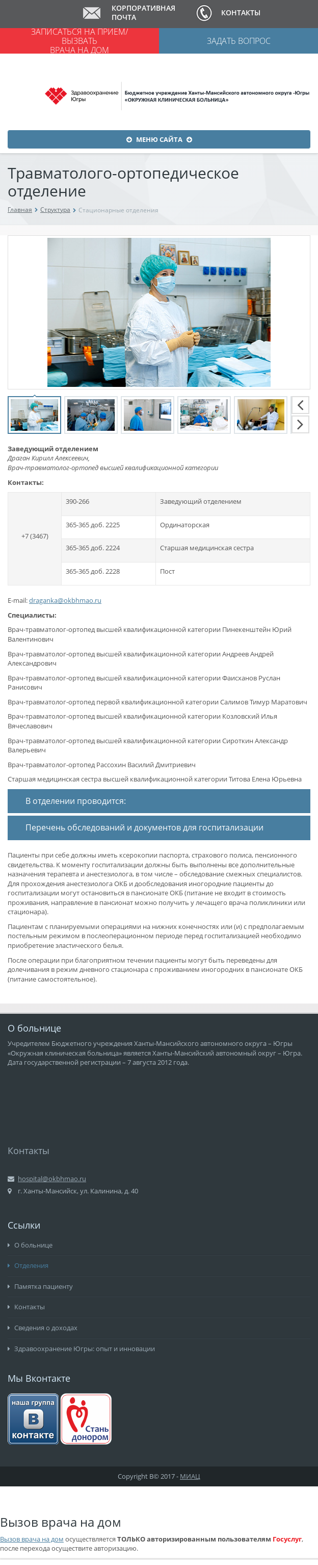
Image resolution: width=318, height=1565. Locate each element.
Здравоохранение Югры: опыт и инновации (81, 1348)
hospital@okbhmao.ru (52, 1178)
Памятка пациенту (40, 1286)
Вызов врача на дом (32, 1539)
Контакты (240, 12)
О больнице (30, 1245)
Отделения (28, 1265)
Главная (20, 209)
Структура (55, 209)
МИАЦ (190, 1476)
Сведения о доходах (42, 1327)
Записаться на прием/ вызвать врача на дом (79, 41)
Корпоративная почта (143, 13)
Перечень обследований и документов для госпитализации (144, 827)
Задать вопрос (239, 40)
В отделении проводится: (75, 800)
